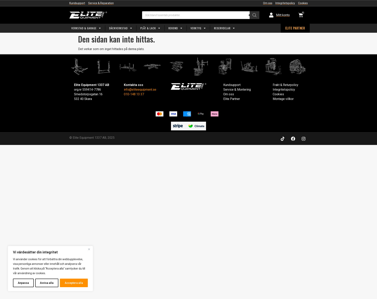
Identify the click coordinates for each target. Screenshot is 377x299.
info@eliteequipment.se (140, 89)
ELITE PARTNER (295, 28)
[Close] (89, 249)
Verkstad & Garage (86, 28)
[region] (50, 268)
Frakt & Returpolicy (285, 85)
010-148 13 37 (134, 94)
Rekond (175, 28)
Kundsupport (232, 85)
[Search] (254, 15)
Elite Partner (231, 99)
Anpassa (23, 282)
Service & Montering (237, 89)
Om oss (228, 94)
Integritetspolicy (284, 89)
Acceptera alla (74, 282)
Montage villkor (283, 99)
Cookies (278, 94)
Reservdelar (224, 28)
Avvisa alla (47, 282)
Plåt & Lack (150, 28)
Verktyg (198, 28)
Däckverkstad (120, 28)
